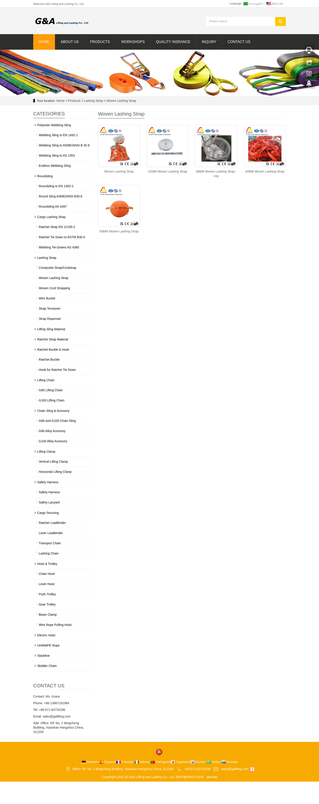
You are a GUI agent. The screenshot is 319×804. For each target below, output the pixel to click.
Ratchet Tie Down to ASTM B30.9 (62, 237)
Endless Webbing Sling (55, 165)
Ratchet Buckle (49, 359)
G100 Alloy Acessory (53, 441)
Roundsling (45, 176)
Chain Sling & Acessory (53, 411)
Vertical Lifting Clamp (53, 461)
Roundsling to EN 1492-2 (56, 186)
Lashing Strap (93, 100)
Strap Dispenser (50, 318)
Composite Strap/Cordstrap (57, 267)
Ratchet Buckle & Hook (53, 349)
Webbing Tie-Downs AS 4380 (59, 247)
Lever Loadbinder (51, 533)
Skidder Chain (47, 666)
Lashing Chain (49, 553)
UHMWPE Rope (48, 645)
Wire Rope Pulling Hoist (55, 625)
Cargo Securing (48, 513)
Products (100, 42)
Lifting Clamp (46, 451)
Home (44, 42)
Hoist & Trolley (47, 564)
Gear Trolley (47, 604)
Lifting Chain (45, 380)
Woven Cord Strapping (54, 288)
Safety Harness (47, 482)
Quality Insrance (173, 42)
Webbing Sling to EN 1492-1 (58, 135)
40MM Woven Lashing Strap (264, 171)
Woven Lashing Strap (121, 100)
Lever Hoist (46, 584)
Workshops (133, 42)
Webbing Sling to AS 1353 (57, 155)
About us (70, 42)
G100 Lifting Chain (51, 400)
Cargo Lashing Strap (51, 217)
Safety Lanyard (49, 502)
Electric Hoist (46, 635)
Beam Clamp (48, 614)
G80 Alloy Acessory (52, 431)
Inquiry (209, 42)
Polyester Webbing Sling (54, 125)
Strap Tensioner (49, 308)
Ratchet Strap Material (52, 339)
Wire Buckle (47, 298)
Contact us (239, 42)
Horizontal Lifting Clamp (55, 472)
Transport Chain (50, 543)
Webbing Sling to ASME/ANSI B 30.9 (64, 145)
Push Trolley (47, 594)
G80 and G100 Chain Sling (57, 421)
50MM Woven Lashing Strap (118, 231)
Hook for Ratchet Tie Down (57, 370)
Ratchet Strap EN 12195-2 (57, 227)
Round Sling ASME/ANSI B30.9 (60, 196)
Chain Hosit (47, 574)
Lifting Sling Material (51, 329)
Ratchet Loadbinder (52, 523)
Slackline (43, 655)
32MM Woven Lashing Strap (167, 171)
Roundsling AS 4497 (53, 206)
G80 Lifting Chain (51, 390)
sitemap (211, 777)
